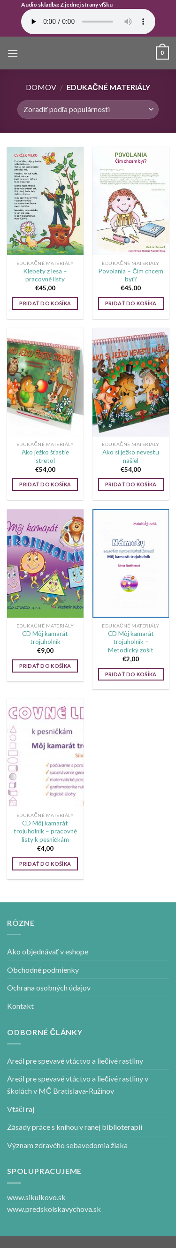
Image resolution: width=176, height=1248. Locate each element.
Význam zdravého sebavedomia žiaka (67, 1145)
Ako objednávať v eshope (47, 951)
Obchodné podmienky (43, 969)
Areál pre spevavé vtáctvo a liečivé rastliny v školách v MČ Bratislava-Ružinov (77, 1084)
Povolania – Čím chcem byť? (130, 275)
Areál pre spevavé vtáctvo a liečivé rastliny (75, 1060)
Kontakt (20, 1005)
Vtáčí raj (20, 1108)
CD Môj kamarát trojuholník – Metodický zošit (131, 642)
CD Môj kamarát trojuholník (45, 638)
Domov (41, 87)
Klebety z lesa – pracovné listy (45, 275)
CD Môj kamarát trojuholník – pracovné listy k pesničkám (45, 831)
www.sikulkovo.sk (36, 1197)
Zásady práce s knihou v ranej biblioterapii (74, 1126)
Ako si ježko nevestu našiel (130, 456)
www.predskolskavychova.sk (54, 1208)
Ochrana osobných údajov (49, 987)
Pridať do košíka (45, 303)
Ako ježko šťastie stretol (45, 456)
